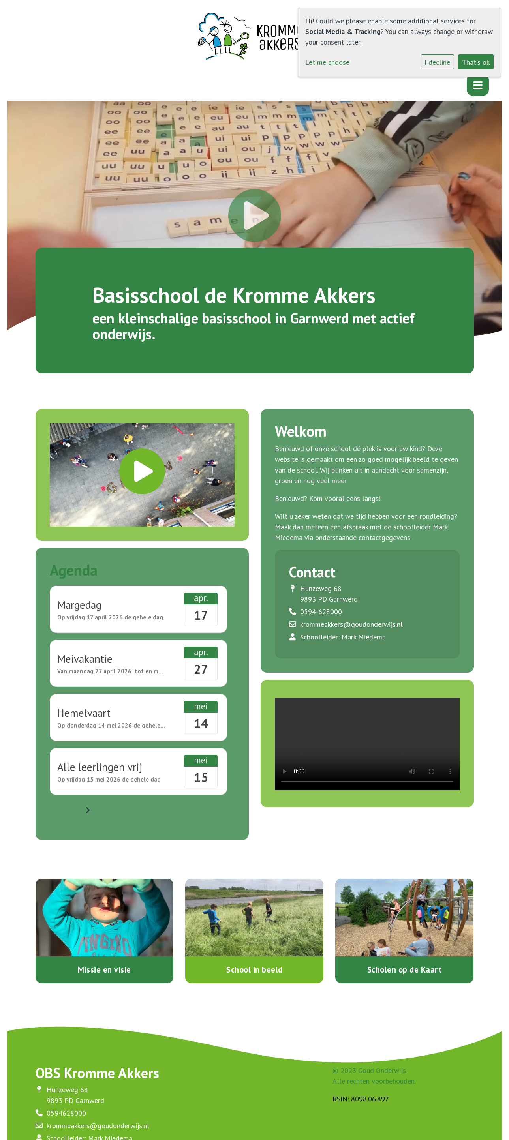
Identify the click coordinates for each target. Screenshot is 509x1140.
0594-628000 (321, 611)
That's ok (476, 62)
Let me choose (327, 62)
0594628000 (66, 1113)
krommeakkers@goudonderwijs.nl (351, 624)
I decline (437, 62)
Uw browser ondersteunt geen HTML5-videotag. (367, 744)
